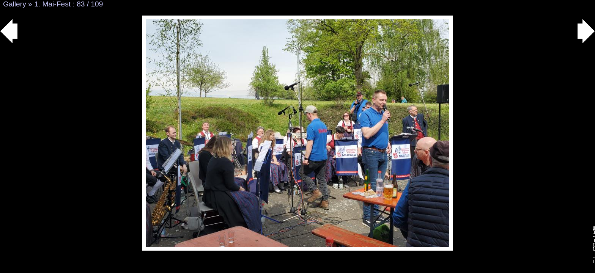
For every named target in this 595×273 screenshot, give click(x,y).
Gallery (14, 4)
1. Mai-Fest (52, 4)
